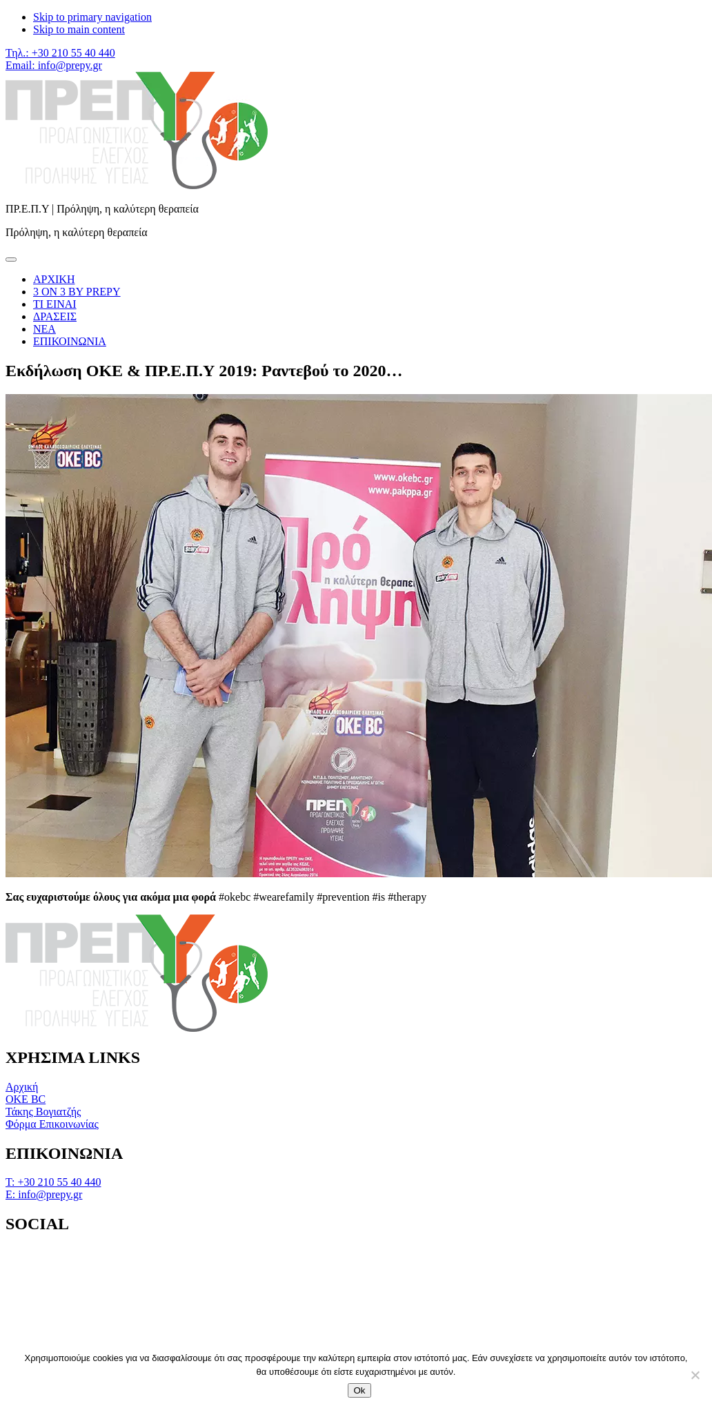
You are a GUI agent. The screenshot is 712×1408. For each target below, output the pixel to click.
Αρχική (22, 1087)
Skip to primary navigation (92, 17)
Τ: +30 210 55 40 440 (53, 1182)
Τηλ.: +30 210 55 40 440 (60, 53)
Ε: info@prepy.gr (44, 1194)
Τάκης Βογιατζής (43, 1111)
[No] (695, 1375)
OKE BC (26, 1099)
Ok (359, 1390)
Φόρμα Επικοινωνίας (52, 1124)
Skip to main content (79, 29)
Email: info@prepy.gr (54, 65)
